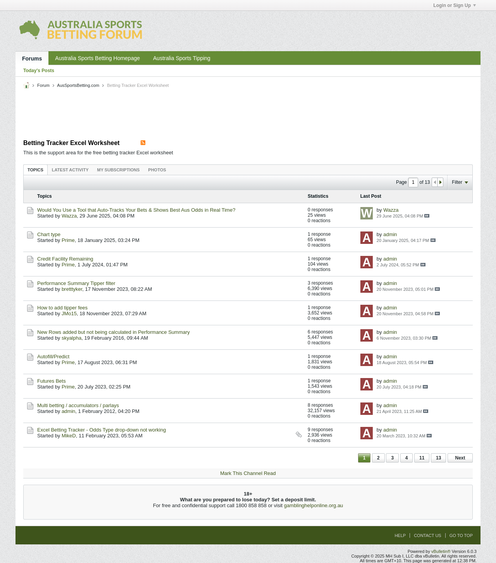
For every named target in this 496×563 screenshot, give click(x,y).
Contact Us (427, 535)
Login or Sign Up (454, 5)
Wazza (69, 216)
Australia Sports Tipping (181, 58)
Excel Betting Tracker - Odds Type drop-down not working (101, 430)
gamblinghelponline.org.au (313, 505)
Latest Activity (70, 170)
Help (400, 535)
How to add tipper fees (62, 308)
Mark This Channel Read (248, 473)
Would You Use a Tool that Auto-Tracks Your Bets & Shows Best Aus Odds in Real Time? (136, 210)
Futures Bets (51, 381)
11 (421, 458)
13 (438, 458)
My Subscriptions (118, 170)
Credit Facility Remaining (65, 259)
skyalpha (71, 338)
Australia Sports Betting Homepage (97, 58)
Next (460, 458)
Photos (157, 170)
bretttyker (72, 289)
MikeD (69, 436)
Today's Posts (38, 70)
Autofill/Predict (53, 356)
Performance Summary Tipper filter (76, 283)
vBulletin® (441, 551)
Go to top (461, 535)
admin (390, 234)
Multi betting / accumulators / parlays (78, 405)
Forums (32, 58)
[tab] (35, 169)
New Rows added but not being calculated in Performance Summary (113, 332)
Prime (68, 240)
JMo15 (69, 313)
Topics (35, 170)
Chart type (48, 234)
